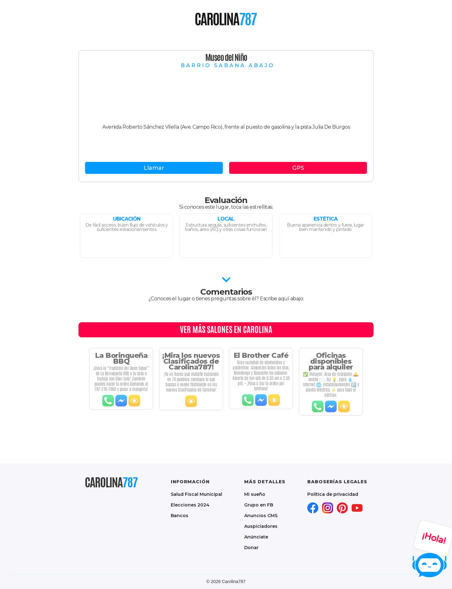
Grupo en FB (258, 504)
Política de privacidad (332, 494)
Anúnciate (256, 536)
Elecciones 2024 (190, 504)
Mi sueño (254, 494)
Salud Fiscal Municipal (196, 494)
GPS (298, 167)
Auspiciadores (260, 526)
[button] (192, 18)
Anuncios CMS (260, 515)
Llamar (154, 167)
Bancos (179, 515)
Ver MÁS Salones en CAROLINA (226, 329)
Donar (251, 547)
